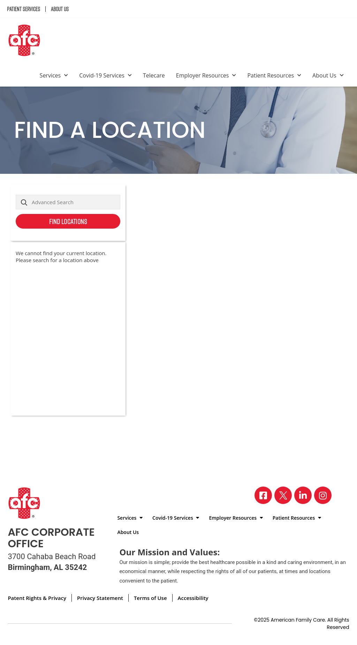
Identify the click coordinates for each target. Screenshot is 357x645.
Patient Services (23, 9)
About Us (60, 9)
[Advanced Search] (68, 202)
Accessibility (193, 597)
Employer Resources (206, 75)
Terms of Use (150, 597)
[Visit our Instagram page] (323, 495)
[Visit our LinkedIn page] (303, 495)
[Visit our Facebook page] (263, 495)
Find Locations (68, 221)
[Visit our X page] (283, 495)
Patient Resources (274, 75)
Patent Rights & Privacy (37, 597)
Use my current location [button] (91, 236)
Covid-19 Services (105, 75)
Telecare (154, 75)
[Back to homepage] (27, 41)
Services (54, 75)
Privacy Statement (100, 597)
